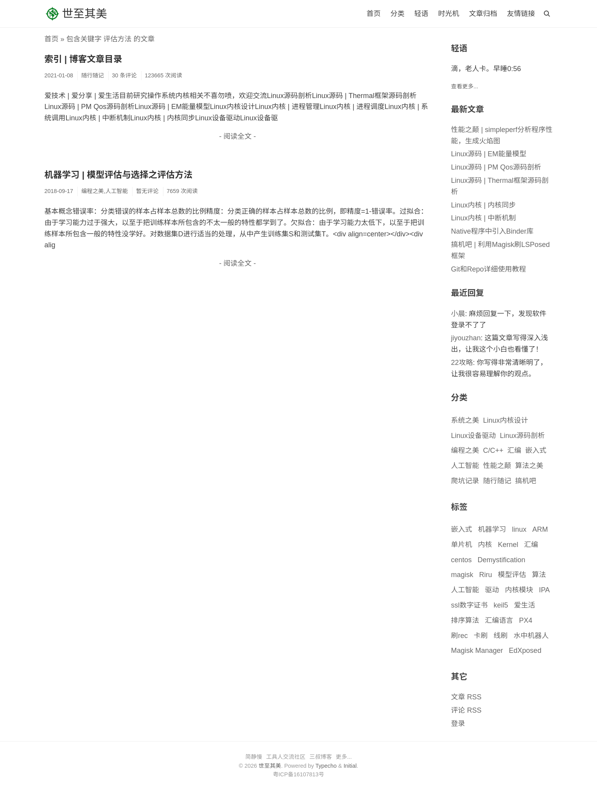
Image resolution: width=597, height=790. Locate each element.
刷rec (459, 636)
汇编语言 (499, 620)
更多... (344, 757)
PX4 (525, 620)
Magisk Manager (477, 650)
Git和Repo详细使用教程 (488, 269)
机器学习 (492, 529)
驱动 (492, 590)
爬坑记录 (465, 481)
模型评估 (512, 575)
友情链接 (521, 14)
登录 (458, 723)
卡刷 (481, 636)
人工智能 (465, 466)
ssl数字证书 (469, 605)
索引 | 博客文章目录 (83, 59)
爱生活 (524, 605)
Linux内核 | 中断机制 (483, 218)
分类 (397, 14)
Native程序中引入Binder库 (492, 231)
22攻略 (462, 362)
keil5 (501, 605)
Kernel (508, 545)
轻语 (421, 14)
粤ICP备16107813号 (298, 774)
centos (461, 560)
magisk (462, 575)
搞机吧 (525, 481)
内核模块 (519, 590)
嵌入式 (536, 450)
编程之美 (465, 450)
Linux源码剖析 (522, 436)
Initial (350, 766)
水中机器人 (531, 636)
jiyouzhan (466, 338)
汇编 (514, 450)
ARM (540, 529)
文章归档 (483, 14)
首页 (373, 14)
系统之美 (465, 420)
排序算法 (465, 620)
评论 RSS (466, 710)
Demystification (501, 560)
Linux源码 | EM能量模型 (489, 154)
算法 (539, 575)
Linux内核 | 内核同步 (483, 205)
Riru (485, 575)
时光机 (448, 14)
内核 (485, 545)
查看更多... (465, 86)
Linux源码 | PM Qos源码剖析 (496, 167)
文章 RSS (466, 697)
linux (519, 529)
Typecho (326, 766)
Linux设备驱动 (473, 436)
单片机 (461, 545)
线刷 (501, 636)
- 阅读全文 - (237, 136)
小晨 (458, 314)
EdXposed (525, 650)
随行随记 (497, 481)
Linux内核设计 (505, 420)
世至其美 (76, 13)
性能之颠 (497, 466)
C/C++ (493, 450)
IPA (544, 590)
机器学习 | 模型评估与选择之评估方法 (119, 175)
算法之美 (529, 466)
